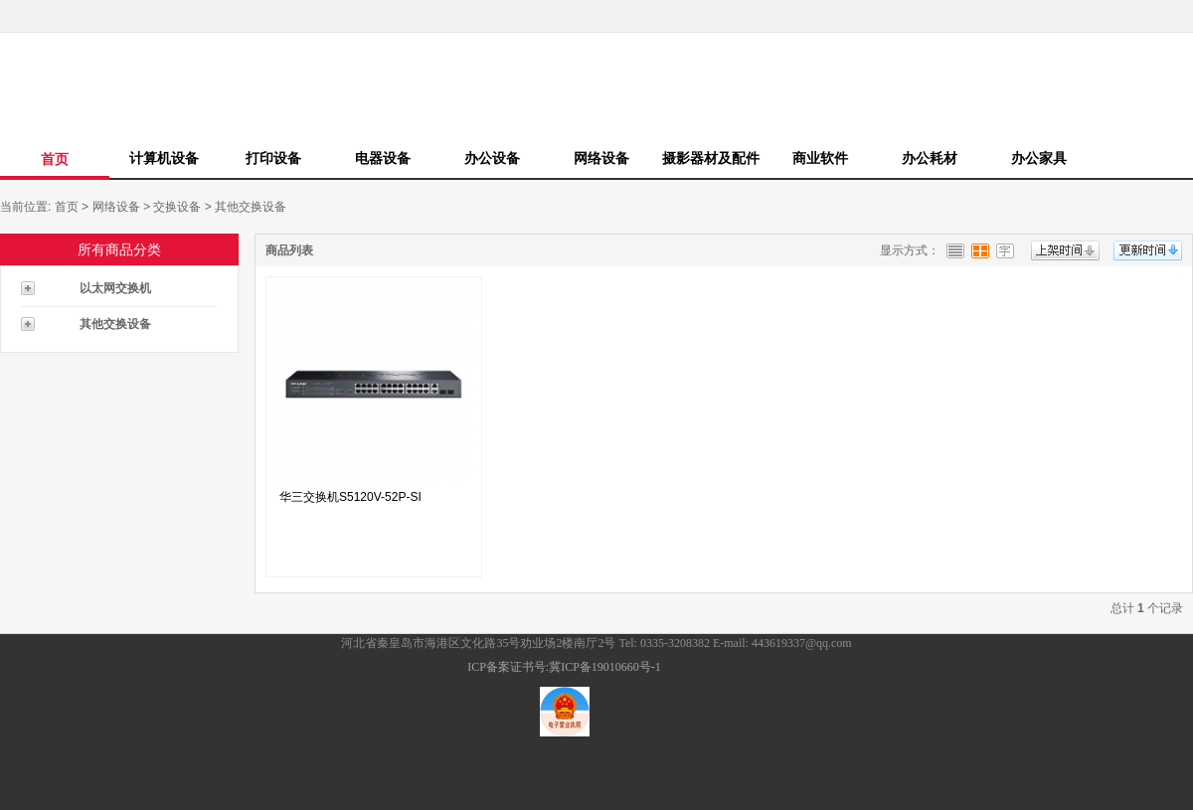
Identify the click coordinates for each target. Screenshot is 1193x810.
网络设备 (601, 158)
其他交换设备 (250, 207)
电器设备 (383, 158)
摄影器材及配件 (711, 158)
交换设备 (177, 207)
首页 (55, 159)
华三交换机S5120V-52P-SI (350, 497)
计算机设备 (164, 158)
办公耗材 (929, 158)
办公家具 (1039, 158)
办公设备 (492, 158)
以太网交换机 (115, 288)
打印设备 (273, 158)
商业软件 (820, 158)
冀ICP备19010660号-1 (605, 667)
